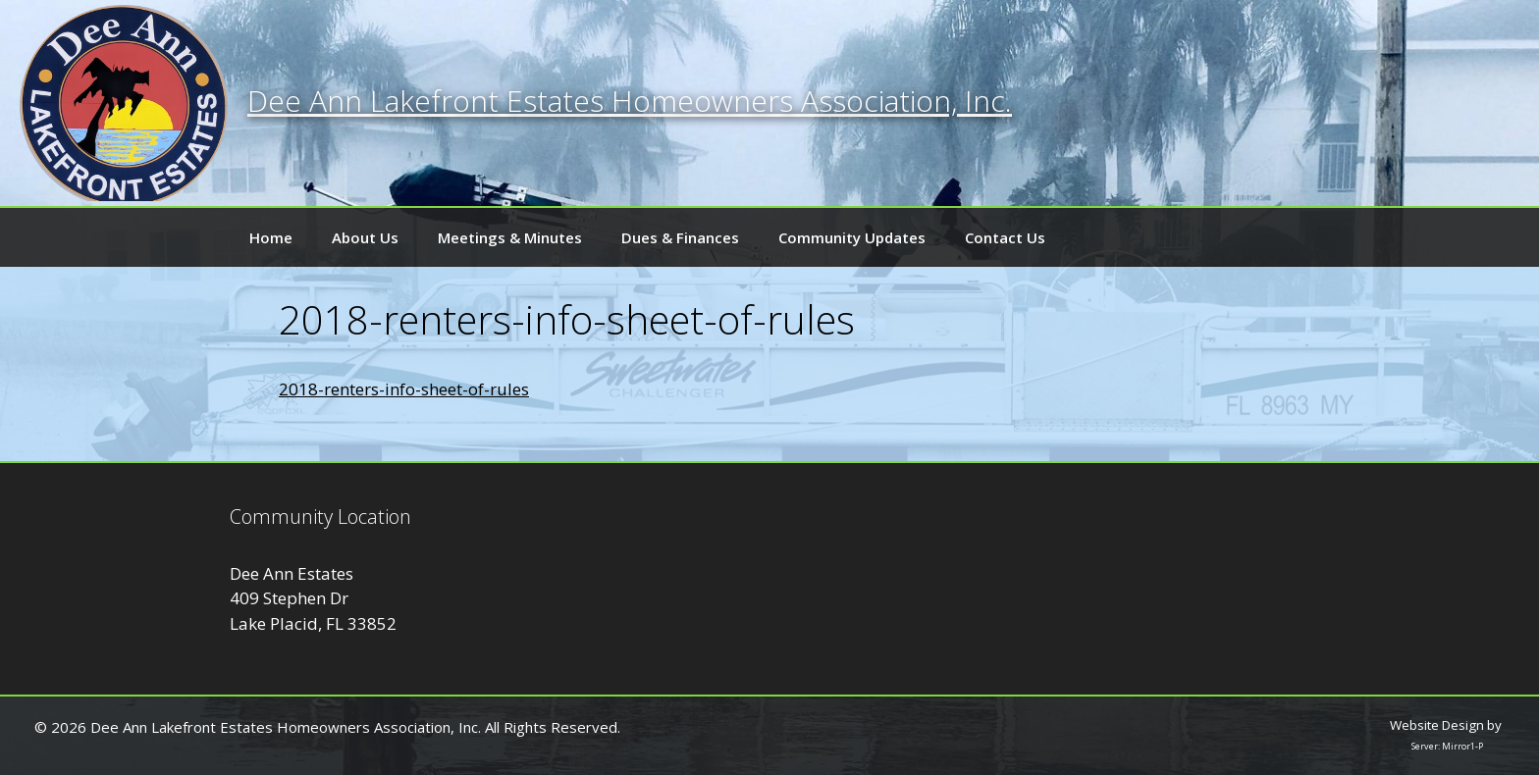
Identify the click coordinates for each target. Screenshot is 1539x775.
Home (270, 237)
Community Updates (852, 237)
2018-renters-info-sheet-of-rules (404, 389)
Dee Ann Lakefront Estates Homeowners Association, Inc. (629, 100)
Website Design (1437, 725)
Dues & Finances (680, 237)
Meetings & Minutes (510, 237)
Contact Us (1005, 237)
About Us (365, 237)
